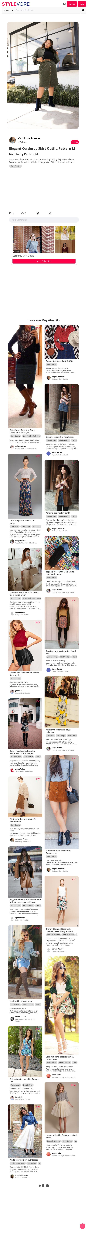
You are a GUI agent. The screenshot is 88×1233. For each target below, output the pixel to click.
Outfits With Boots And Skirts (25, 449)
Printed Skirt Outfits (59, 951)
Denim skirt (51, 440)
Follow (75, 142)
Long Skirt (15, 526)
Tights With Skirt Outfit (60, 455)
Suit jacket (40, 905)
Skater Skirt (28, 757)
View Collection (44, 261)
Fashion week (28, 905)
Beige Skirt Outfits (22, 615)
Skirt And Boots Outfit (31, 436)
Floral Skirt (77, 657)
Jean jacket (32, 1163)
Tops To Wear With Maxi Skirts (26, 543)
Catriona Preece (29, 138)
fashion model (68, 935)
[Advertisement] (44, 190)
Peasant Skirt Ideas (22, 1178)
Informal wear (64, 1063)
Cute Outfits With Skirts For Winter (25, 1020)
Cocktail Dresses (53, 935)
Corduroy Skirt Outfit (23, 255)
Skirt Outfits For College (24, 771)
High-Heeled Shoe (18, 1163)
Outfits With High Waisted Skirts (63, 1077)
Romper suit (15, 1085)
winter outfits (64, 440)
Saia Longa (26, 526)
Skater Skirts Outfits (22, 693)
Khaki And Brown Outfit (32, 598)
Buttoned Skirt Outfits (60, 379)
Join (82, 3)
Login (72, 3)
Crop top (50, 735)
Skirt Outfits (15, 166)
